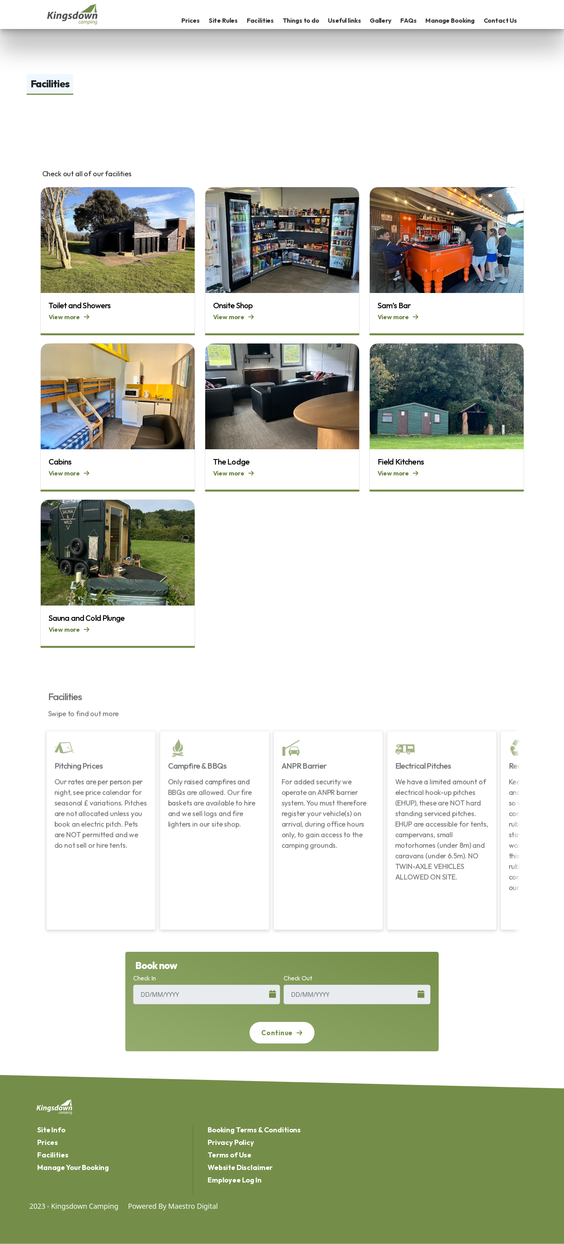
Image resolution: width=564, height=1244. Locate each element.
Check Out (298, 978)
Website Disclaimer (240, 1167)
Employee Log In (235, 1179)
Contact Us (500, 20)
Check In (144, 978)
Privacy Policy (231, 1142)
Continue (281, 1033)
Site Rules (223, 20)
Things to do (301, 20)
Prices (190, 20)
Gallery (381, 20)
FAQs (408, 20)
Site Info (51, 1129)
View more (69, 317)
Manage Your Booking (73, 1167)
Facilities (260, 20)
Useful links (344, 20)
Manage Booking (450, 20)
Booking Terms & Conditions (254, 1129)
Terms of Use (229, 1154)
